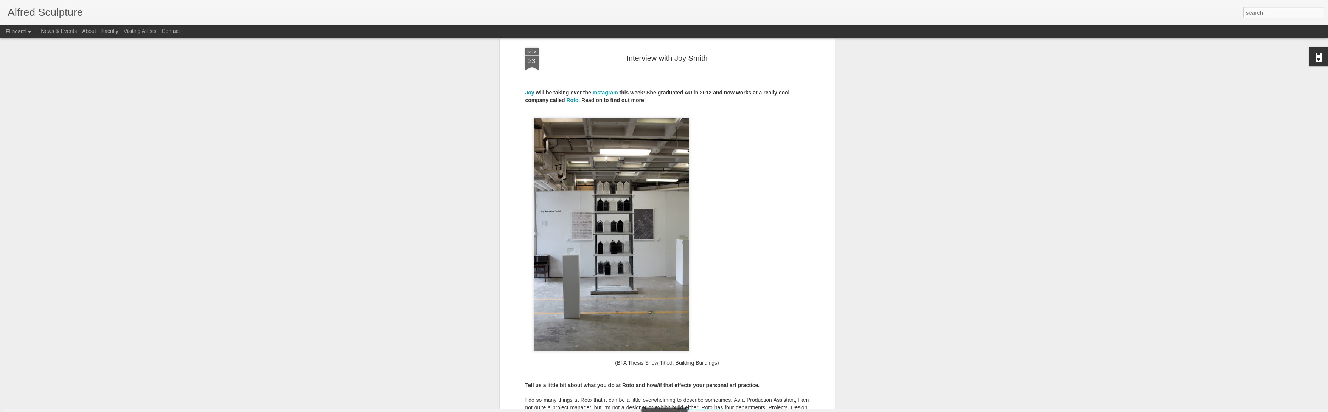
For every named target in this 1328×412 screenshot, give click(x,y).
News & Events (59, 31)
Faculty (109, 31)
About (89, 31)
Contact (171, 31)
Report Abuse (709, 408)
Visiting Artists (140, 31)
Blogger (688, 408)
